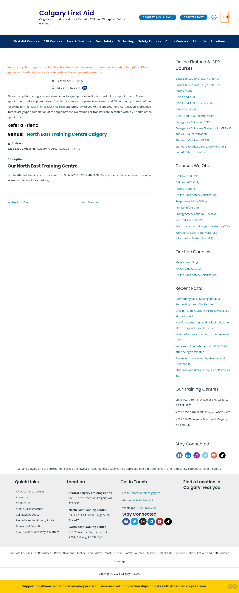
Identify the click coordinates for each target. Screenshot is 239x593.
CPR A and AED (185, 97)
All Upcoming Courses (30, 491)
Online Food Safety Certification (196, 195)
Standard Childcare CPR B (192, 140)
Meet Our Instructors (29, 509)
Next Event (89, 202)
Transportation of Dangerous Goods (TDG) (203, 226)
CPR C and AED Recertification (195, 116)
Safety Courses (134, 553)
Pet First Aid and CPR (189, 220)
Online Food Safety (89, 553)
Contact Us (23, 503)
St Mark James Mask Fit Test (46, 106)
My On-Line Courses (189, 268)
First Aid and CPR (187, 176)
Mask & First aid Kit (159, 553)
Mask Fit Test (113, 553)
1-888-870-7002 (147, 508)
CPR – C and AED (186, 109)
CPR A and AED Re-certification (195, 103)
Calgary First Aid (66, 13)
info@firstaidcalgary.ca (145, 493)
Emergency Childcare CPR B (193, 122)
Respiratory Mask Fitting (191, 201)
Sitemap (119, 561)
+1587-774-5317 (142, 500)
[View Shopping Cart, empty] (225, 17)
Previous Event (19, 202)
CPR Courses (43, 553)
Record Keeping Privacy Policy (35, 520)
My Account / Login (188, 262)
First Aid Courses (21, 553)
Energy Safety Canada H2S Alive (196, 214)
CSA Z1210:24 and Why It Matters (37, 532)
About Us (22, 497)
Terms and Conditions (30, 526)
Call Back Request (27, 514)
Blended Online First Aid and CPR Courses (202, 553)
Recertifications (185, 188)
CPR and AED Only (187, 182)
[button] (157, 17)
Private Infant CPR (187, 207)
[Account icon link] (214, 17)
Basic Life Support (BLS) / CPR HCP (198, 78)
